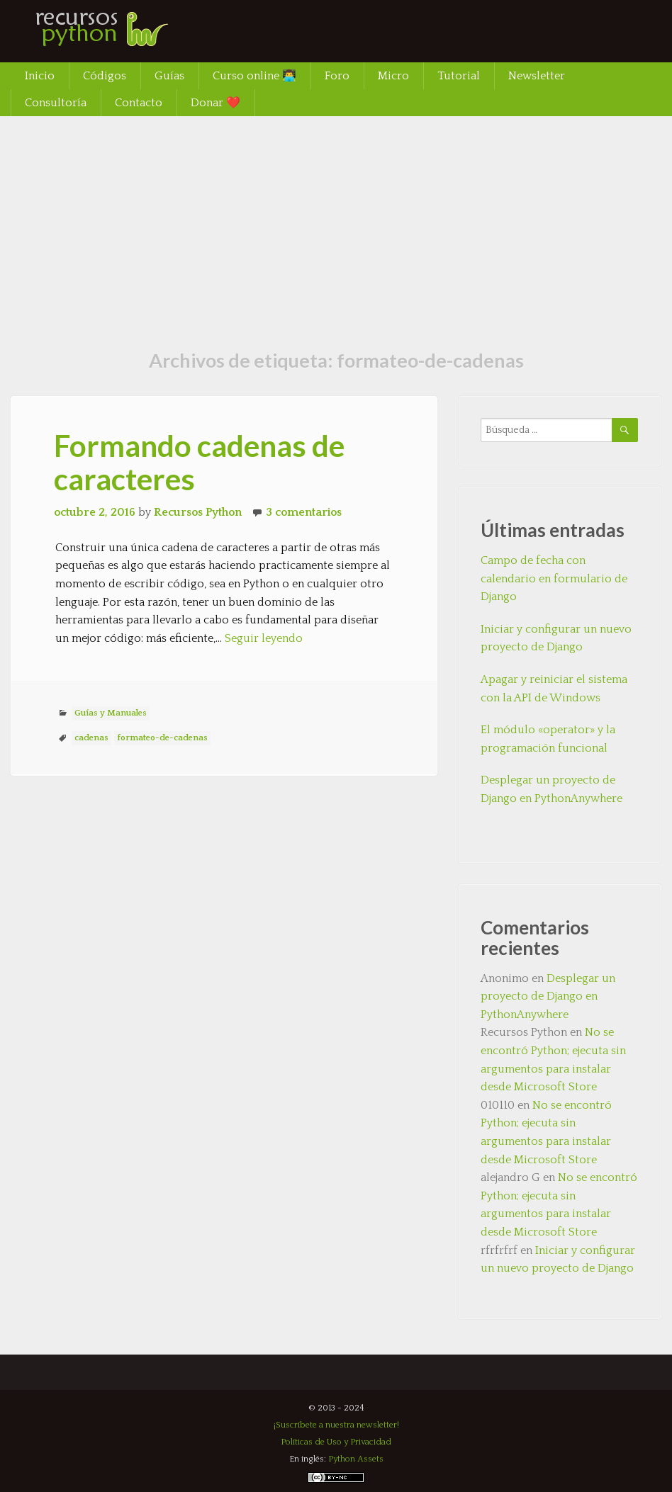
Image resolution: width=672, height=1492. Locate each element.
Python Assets (355, 1459)
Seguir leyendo (264, 638)
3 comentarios (304, 512)
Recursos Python (198, 512)
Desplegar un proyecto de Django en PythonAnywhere (551, 789)
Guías (169, 75)
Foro (337, 75)
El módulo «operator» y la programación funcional (548, 739)
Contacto (138, 102)
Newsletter (536, 75)
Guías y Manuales (110, 713)
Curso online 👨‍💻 (254, 75)
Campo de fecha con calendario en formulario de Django (554, 578)
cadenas (91, 737)
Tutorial (458, 75)
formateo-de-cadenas (162, 737)
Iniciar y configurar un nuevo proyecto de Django (556, 638)
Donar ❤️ (215, 102)
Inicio (40, 75)
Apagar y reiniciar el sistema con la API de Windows (554, 688)
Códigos (104, 75)
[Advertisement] (336, 222)
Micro (393, 75)
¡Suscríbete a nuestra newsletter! (336, 1425)
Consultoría (55, 102)
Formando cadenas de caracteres (199, 462)
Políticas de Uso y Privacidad (336, 1442)
